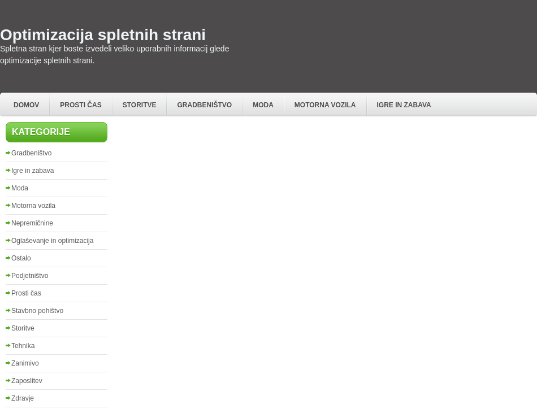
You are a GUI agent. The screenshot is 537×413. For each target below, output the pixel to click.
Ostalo (21, 258)
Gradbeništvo (204, 105)
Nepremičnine (32, 223)
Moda (263, 105)
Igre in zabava (404, 105)
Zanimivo (25, 363)
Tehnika (22, 346)
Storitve (140, 105)
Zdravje (22, 398)
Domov (26, 105)
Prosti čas (80, 105)
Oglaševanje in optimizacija (52, 241)
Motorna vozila (325, 105)
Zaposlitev (26, 381)
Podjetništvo (29, 276)
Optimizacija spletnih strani (103, 35)
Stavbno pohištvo (37, 311)
